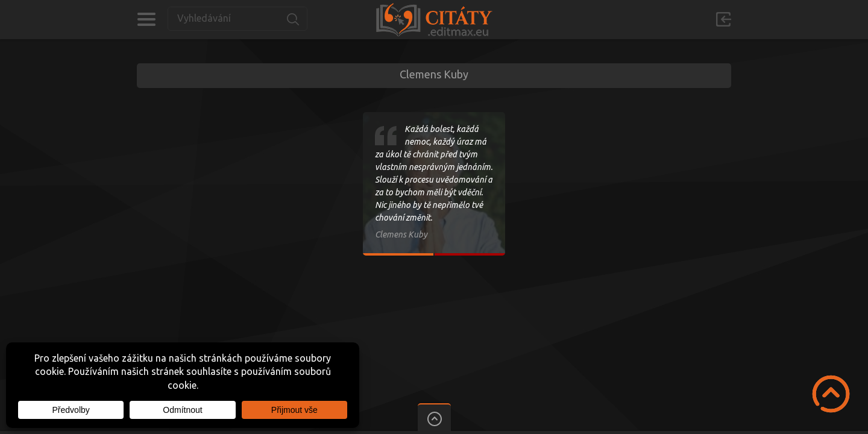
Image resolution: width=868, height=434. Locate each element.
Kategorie (146, 19)
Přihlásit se (723, 19)
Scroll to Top (831, 394)
